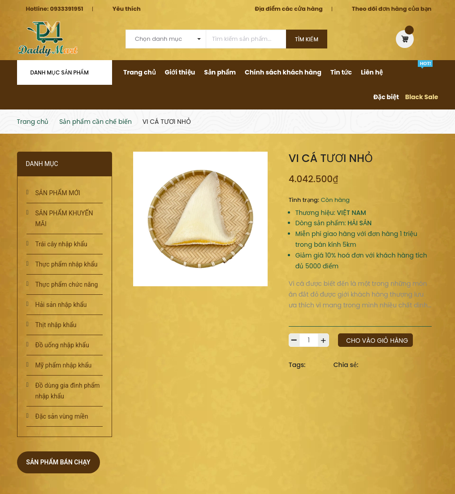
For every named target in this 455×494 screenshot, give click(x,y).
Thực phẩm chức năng (66, 284)
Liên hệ (372, 72)
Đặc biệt (386, 96)
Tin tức (341, 72)
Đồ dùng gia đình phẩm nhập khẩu (67, 391)
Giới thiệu (180, 72)
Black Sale (421, 96)
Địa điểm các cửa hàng (288, 8)
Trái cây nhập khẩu (61, 244)
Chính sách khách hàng (283, 72)
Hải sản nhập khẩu (61, 304)
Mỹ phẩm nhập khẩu (63, 365)
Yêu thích (127, 8)
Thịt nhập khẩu (56, 324)
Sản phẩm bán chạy (58, 462)
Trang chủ (139, 72)
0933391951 (66, 8)
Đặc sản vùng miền (61, 416)
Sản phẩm (220, 72)
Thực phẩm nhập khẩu (66, 264)
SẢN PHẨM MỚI (57, 193)
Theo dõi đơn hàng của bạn (392, 8)
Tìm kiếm (306, 39)
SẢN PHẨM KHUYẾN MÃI (64, 218)
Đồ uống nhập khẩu (62, 345)
